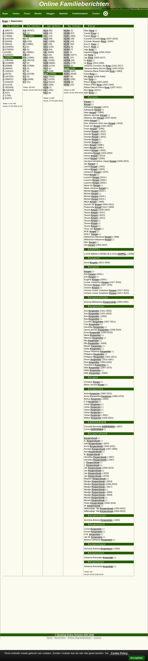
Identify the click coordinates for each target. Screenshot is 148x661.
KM (24, 55)
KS (24, 68)
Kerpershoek (90, 438)
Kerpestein (96, 529)
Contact (96, 14)
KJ (24, 47)
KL (24, 52)
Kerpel (87, 101)
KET (45, 79)
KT (24, 71)
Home (50, 637)
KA (24, 30)
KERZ (67, 84)
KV (24, 76)
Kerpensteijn (109, 302)
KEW (45, 87)
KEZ (45, 93)
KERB (67, 33)
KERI (66, 52)
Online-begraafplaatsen (80, 637)
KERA (67, 30)
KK (24, 49)
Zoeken (16, 14)
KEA (45, 30)
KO (24, 60)
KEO (45, 68)
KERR (67, 71)
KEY (45, 90)
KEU (45, 82)
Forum (27, 14)
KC (24, 33)
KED (45, 38)
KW (25, 79)
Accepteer (136, 657)
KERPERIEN (108, 426)
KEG (45, 47)
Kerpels (94, 262)
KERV (67, 79)
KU (24, 74)
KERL (67, 57)
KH (24, 41)
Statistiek (63, 14)
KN (24, 57)
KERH (67, 49)
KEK (45, 57)
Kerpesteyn (106, 548)
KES (45, 76)
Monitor (38, 14)
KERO (67, 66)
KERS (67, 74)
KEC (45, 36)
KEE (45, 41)
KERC (67, 36)
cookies (97, 637)
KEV (45, 84)
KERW (67, 82)
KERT (67, 76)
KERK (67, 55)
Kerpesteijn (106, 520)
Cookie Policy (119, 653)
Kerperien (95, 393)
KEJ (45, 55)
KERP (67, 68)
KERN (67, 63)
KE (24, 36)
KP (24, 63)
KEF (45, 44)
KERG (67, 47)
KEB (45, 33)
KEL (45, 60)
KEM (45, 63)
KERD (67, 38)
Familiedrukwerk (80, 14)
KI (24, 44)
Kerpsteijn (108, 566)
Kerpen (88, 271)
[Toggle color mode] (105, 13)
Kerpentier (93, 311)
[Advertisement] (74, 606)
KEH (45, 49)
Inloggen (50, 14)
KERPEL (122, 254)
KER (45, 74)
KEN (45, 66)
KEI (45, 52)
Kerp (91, 30)
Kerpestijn (108, 557)
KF (24, 38)
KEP (45, 71)
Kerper (96, 382)
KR (24, 66)
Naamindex (60, 637)
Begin (5, 14)
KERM (67, 60)
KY (24, 82)
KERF (67, 44)
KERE (67, 41)
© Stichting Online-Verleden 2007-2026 (74, 635)
